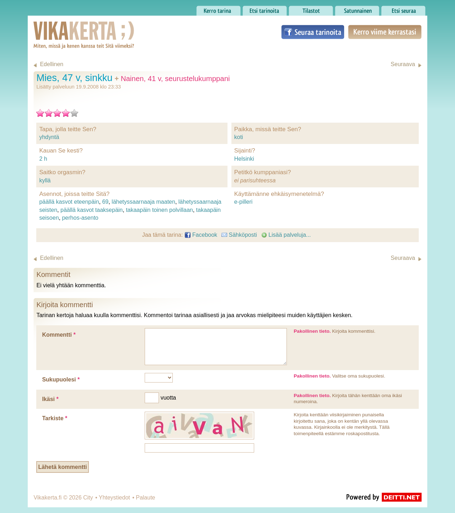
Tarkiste (54, 418)
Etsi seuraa (403, 9)
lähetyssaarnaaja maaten (143, 202)
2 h (43, 159)
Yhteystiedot (114, 498)
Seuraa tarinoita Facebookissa (312, 32)
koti (238, 137)
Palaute (145, 498)
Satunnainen (357, 9)
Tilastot (311, 9)
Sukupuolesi (61, 379)
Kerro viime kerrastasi (385, 32)
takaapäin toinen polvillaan (159, 210)
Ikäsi (50, 399)
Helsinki (244, 159)
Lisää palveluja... (286, 235)
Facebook (201, 235)
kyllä (44, 180)
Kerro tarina (218, 9)
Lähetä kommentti (62, 467)
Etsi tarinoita (264, 9)
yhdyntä (49, 137)
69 (105, 202)
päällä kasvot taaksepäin (91, 210)
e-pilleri (243, 202)
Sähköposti (239, 235)
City (88, 498)
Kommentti (58, 335)
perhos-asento (80, 218)
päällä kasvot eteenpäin (69, 202)
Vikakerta (66, 27)
